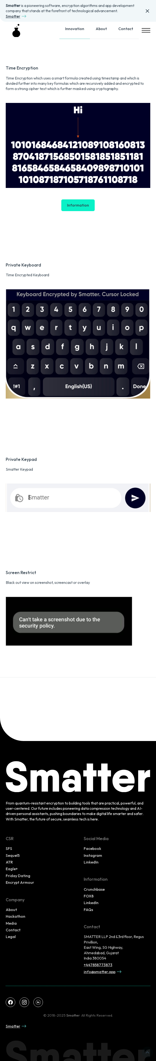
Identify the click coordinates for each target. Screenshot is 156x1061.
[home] (17, 30)
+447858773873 (98, 964)
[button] (144, 30)
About (101, 28)
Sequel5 (13, 855)
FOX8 (89, 896)
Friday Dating (18, 875)
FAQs (88, 909)
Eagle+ (12, 868)
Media (11, 923)
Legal (11, 936)
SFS (9, 848)
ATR (9, 862)
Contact (125, 28)
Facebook (92, 848)
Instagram (93, 855)
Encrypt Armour (20, 882)
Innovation (74, 28)
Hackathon (15, 916)
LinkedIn (91, 862)
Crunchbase (94, 889)
